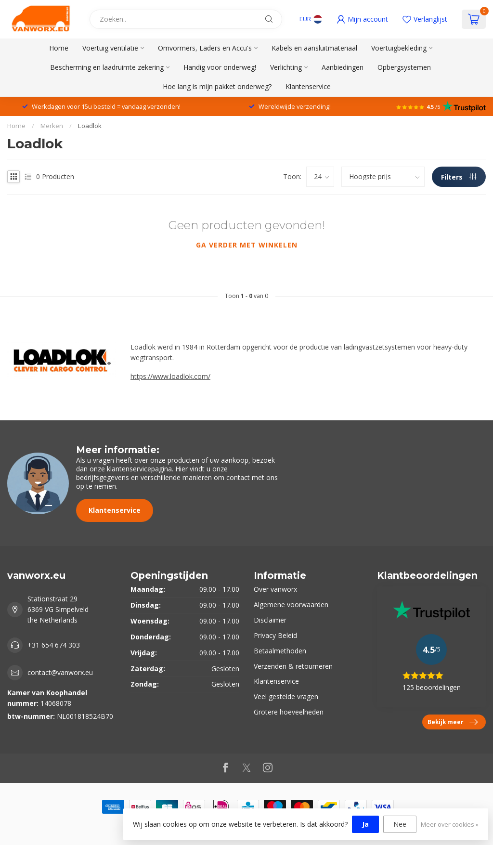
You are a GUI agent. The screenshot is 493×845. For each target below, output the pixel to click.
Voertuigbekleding (399, 47)
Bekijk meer (453, 722)
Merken (51, 125)
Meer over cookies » (450, 824)
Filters (458, 177)
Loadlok (90, 125)
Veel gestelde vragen (286, 696)
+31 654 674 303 (53, 645)
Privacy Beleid (275, 635)
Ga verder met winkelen (247, 244)
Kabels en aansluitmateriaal (314, 47)
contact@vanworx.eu (60, 672)
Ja (365, 824)
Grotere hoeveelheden (289, 711)
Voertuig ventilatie (110, 47)
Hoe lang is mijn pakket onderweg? (217, 86)
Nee (399, 824)
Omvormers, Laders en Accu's (205, 47)
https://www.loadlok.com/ (170, 376)
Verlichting (286, 67)
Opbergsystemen (404, 67)
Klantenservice (308, 86)
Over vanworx (275, 589)
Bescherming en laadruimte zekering (107, 67)
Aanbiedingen (342, 67)
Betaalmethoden (280, 650)
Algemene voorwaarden (291, 604)
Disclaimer (270, 619)
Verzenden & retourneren (293, 666)
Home (58, 47)
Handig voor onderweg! (219, 67)
